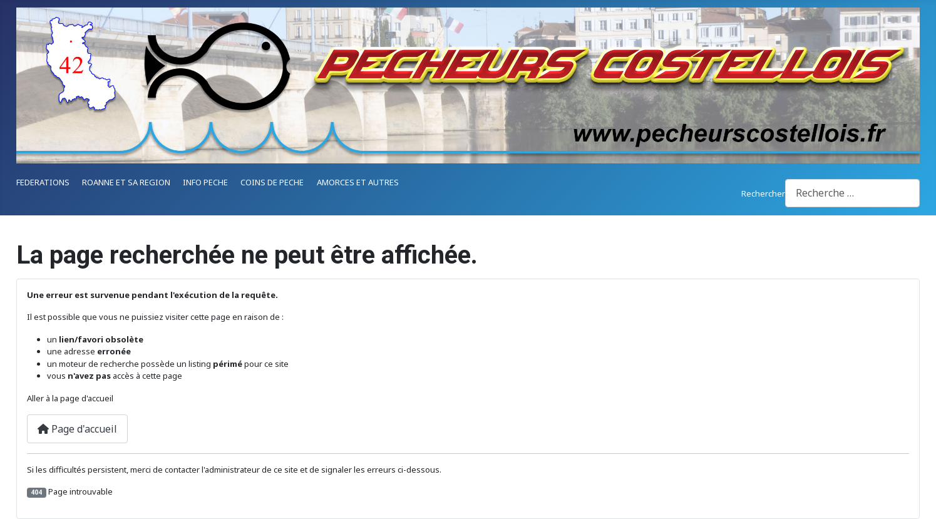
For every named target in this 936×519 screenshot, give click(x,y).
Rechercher (763, 193)
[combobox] (852, 193)
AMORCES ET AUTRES (358, 182)
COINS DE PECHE (272, 182)
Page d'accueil (77, 429)
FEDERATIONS (42, 182)
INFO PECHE (205, 182)
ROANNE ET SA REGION (126, 182)
